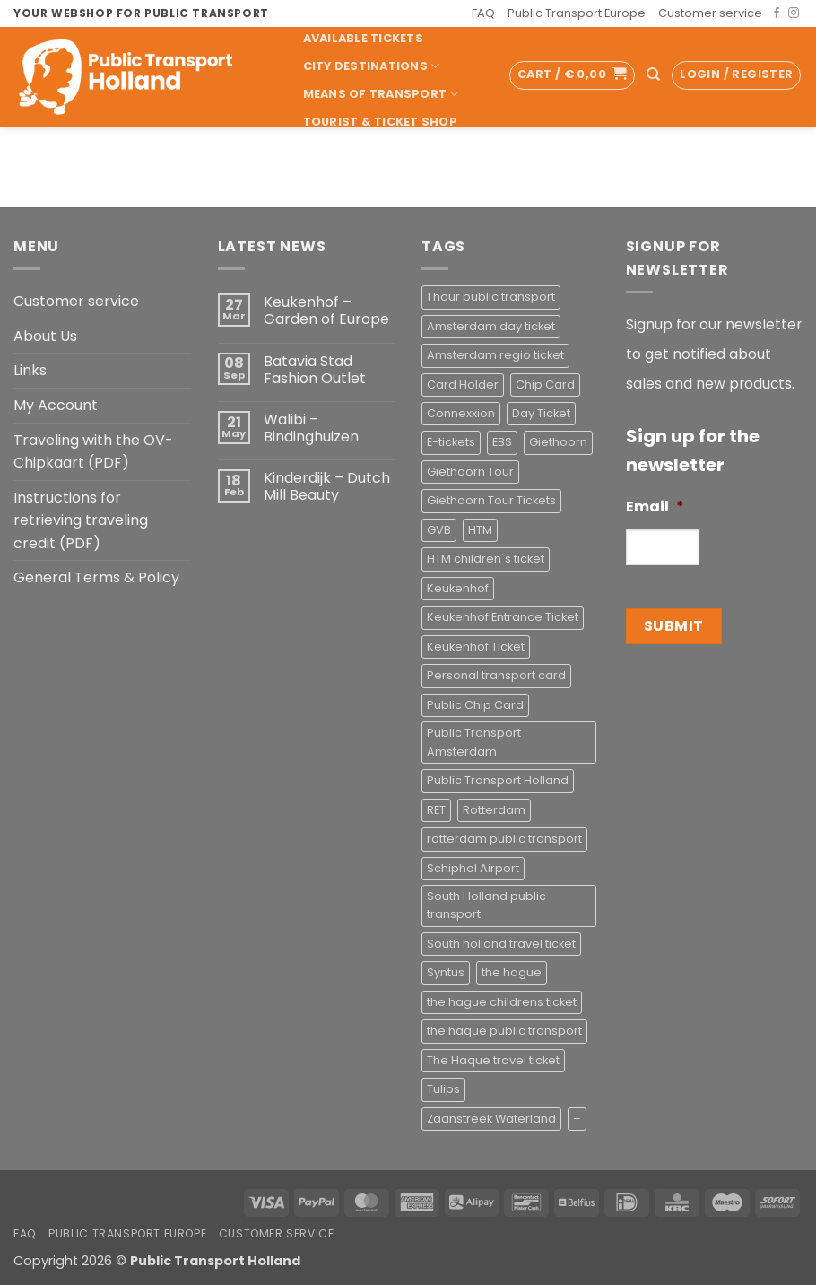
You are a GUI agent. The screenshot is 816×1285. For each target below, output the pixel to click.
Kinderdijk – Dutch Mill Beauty (327, 486)
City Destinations (371, 65)
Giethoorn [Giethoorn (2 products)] (558, 442)
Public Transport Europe (577, 13)
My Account (55, 405)
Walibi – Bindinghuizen (311, 428)
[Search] (653, 74)
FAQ (483, 13)
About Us (45, 336)
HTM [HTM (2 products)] (480, 530)
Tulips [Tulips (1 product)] (443, 1089)
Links (30, 370)
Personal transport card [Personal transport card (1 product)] (496, 675)
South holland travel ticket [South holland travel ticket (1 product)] (501, 943)
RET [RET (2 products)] (436, 809)
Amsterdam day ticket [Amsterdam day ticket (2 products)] (491, 326)
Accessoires (346, 177)
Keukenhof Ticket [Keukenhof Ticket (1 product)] (476, 646)
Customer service (710, 13)
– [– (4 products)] (577, 1118)
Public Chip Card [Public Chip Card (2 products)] (475, 704)
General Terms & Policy (96, 577)
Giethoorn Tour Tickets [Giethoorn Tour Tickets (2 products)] (491, 500)
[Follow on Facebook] (776, 13)
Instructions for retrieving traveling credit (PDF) (80, 520)
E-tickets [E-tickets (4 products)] (451, 442)
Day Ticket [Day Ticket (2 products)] (541, 413)
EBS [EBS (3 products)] (502, 442)
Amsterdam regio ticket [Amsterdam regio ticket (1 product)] (495, 355)
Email (655, 507)
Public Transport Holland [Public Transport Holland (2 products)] (498, 780)
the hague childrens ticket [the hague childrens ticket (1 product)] (502, 1002)
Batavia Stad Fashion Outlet (315, 370)
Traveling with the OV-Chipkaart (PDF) (93, 452)
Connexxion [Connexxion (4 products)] (461, 413)
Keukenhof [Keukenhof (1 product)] (458, 588)
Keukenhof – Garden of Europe (326, 310)
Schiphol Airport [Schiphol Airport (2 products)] (473, 868)
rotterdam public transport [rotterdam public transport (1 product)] (504, 838)
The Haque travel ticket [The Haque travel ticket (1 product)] (493, 1060)
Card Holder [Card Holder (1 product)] (463, 384)
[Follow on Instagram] (793, 13)
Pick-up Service (362, 149)
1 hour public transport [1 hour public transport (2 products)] (491, 296)
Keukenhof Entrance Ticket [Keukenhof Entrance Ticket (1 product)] (502, 617)
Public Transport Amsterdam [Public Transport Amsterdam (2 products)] (474, 741)
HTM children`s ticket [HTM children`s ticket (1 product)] (485, 558)
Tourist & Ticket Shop (380, 121)
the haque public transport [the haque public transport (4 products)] (504, 1030)
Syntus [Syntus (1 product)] (445, 972)
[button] (572, 75)
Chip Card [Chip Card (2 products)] (545, 384)
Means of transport (381, 93)
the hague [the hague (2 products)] (512, 972)
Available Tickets (363, 38)
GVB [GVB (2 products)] (439, 530)
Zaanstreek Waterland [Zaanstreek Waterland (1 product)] (491, 1118)
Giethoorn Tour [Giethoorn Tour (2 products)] (470, 471)
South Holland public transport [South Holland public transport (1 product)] (486, 905)
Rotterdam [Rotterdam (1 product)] (494, 809)
